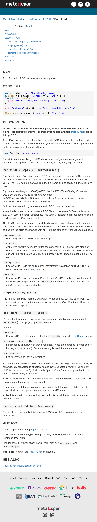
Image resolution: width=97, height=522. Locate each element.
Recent (49, 478)
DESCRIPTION (12, 38)
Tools (66, 478)
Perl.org (83, 478)
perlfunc (31, 382)
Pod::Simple (78, 131)
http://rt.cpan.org (39, 429)
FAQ (58, 478)
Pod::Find (15, 93)
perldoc (37, 465)
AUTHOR (9, 56)
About (12, 478)
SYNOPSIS (10, 34)
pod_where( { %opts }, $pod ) (22, 49)
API (74, 478)
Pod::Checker (24, 465)
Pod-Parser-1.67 (38, 19)
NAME (8, 30)
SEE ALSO (10, 60)
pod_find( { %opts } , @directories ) (25, 41)
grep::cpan (36, 478)
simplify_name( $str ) (18, 45)
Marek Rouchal (12, 19)
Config (31, 269)
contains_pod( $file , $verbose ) (23, 53)
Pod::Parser (35, 451)
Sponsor (23, 478)
